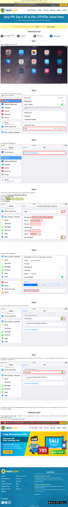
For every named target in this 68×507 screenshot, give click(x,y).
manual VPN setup (34, 2)
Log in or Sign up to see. (16, 198)
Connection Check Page (18, 419)
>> (25, 5)
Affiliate (3, 491)
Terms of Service (6, 484)
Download (52, 10)
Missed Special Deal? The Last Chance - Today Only (48, 478)
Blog (17, 484)
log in (37, 26)
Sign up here (51, 26)
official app (24, 2)
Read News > (37, 494)
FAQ (17, 486)
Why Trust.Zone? (32, 10)
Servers (59, 10)
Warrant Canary (6, 489)
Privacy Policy (5, 486)
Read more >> (50, 2)
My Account (63, 5)
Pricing (40, 10)
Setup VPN (45, 10)
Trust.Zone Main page (10, 416)
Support (64, 10)
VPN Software (5, 478)
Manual (18, 489)
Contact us (19, 478)
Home (3, 476)
